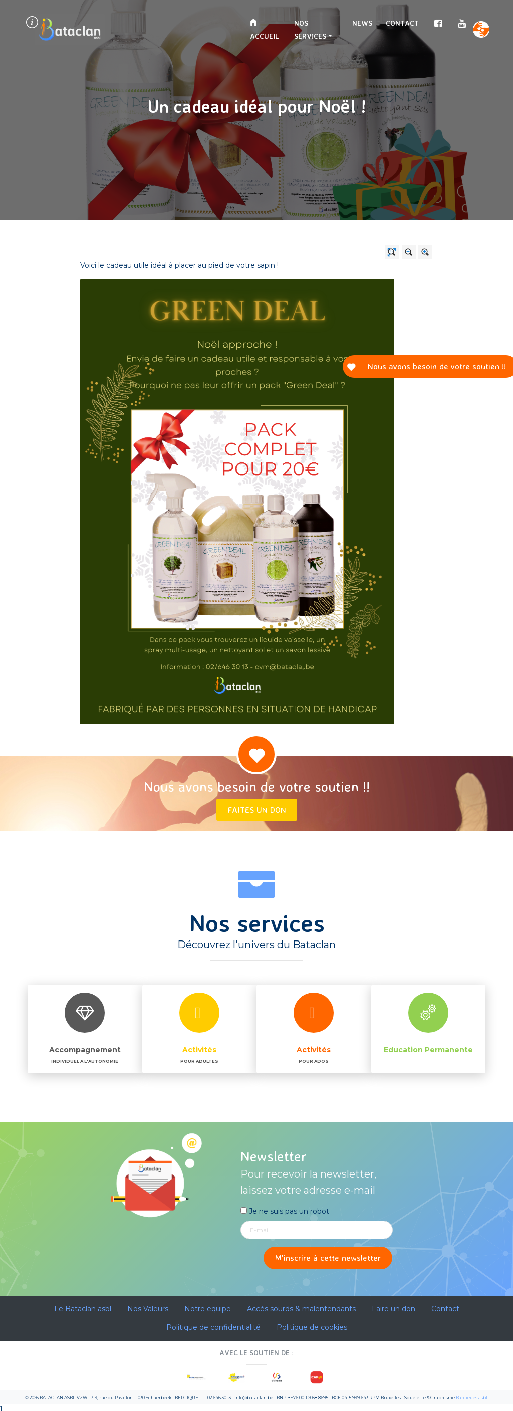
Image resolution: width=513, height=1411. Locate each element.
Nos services (310, 29)
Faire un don (393, 1308)
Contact (402, 23)
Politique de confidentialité (213, 1327)
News (362, 23)
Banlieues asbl (471, 1397)
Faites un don (256, 809)
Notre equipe (207, 1308)
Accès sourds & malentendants (301, 1308)
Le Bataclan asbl (82, 1308)
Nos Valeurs (147, 1308)
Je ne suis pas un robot (284, 1211)
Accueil (264, 29)
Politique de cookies (312, 1327)
